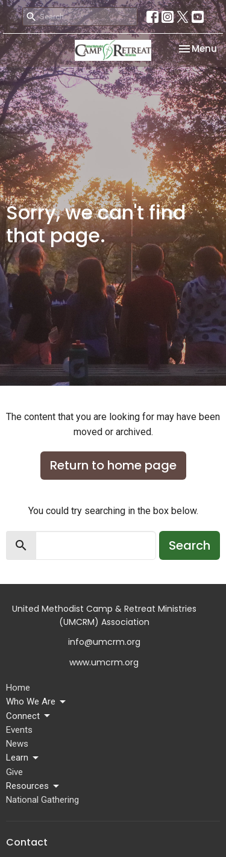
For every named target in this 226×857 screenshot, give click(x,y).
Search (189, 545)
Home (18, 687)
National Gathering (42, 799)
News (17, 743)
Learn (23, 758)
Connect (29, 716)
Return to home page (113, 465)
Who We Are (36, 702)
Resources (33, 786)
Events (19, 729)
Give (14, 772)
